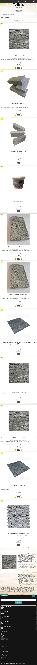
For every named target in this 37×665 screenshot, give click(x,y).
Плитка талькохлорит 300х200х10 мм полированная (18, 294)
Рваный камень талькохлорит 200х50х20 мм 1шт (18, 390)
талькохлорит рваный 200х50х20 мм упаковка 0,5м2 (18, 533)
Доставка (2, 636)
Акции (1, 633)
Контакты (2, 634)
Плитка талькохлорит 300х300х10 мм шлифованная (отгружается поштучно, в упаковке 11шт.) (18, 343)
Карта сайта (2, 645)
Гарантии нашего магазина (4, 638)
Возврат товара (3, 644)
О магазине (2, 635)
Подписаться (18, 602)
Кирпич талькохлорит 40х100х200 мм (18, 103)
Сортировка (17, 20)
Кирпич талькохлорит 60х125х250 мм (18, 151)
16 (21, 20)
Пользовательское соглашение (5, 639)
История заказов (3, 653)
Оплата (2, 637)
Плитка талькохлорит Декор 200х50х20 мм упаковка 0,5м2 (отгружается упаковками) (18, 55)
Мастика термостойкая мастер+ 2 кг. (18, 199)
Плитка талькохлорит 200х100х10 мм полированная (18, 246)
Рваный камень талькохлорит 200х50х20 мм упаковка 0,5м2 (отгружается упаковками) (18, 437)
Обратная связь (3, 643)
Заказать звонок (18, 11)
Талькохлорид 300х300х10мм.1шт (18, 485)
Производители (3, 648)
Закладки (2, 654)
